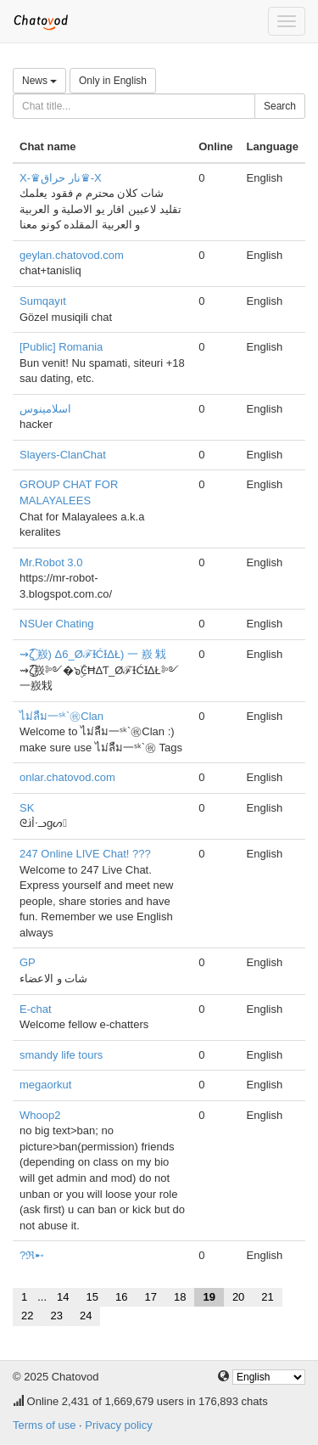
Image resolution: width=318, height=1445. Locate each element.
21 (267, 1296)
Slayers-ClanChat (63, 454)
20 (238, 1296)
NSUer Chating (56, 623)
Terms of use (44, 1425)
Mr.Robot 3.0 (51, 562)
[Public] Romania (61, 346)
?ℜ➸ (32, 1255)
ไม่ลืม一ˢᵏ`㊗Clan (61, 716)
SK (27, 807)
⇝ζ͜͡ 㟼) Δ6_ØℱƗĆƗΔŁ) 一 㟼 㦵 (93, 654)
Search (280, 106)
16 (121, 1296)
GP (28, 962)
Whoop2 (40, 1115)
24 (86, 1315)
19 (209, 1296)
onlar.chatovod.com (67, 777)
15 (92, 1296)
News (39, 81)
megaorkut (45, 1084)
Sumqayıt (43, 301)
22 (27, 1315)
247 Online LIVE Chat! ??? (85, 853)
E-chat (36, 1009)
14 (63, 1296)
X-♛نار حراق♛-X (61, 177)
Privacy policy (118, 1425)
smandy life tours (61, 1055)
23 (56, 1315)
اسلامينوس (45, 408)
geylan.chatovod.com (72, 255)
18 (180, 1296)
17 (150, 1296)
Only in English (113, 81)
